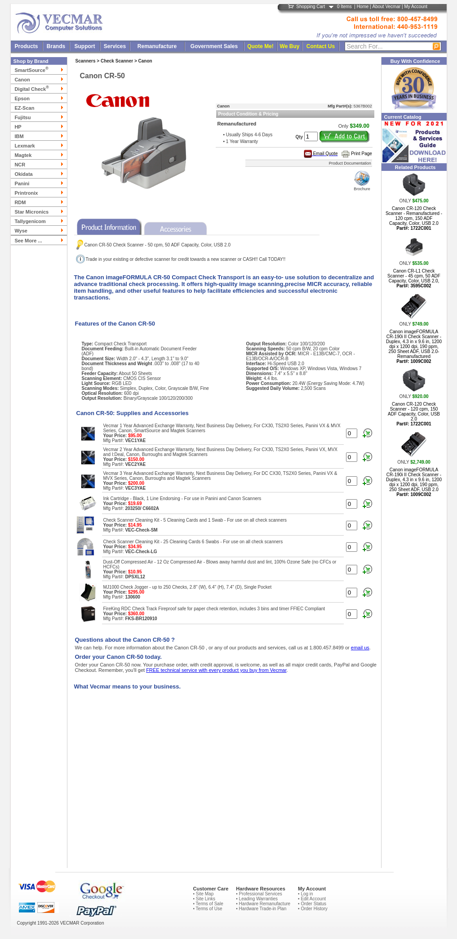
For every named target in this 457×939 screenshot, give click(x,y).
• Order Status (312, 903)
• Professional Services (259, 893)
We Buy (290, 46)
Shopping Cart (310, 6)
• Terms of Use (207, 908)
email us (360, 647)
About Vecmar (386, 6)
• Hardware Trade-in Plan (261, 908)
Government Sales (214, 46)
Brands (56, 46)
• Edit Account (312, 898)
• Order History (313, 908)
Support (85, 46)
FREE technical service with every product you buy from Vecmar (216, 670)
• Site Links (204, 898)
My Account (415, 6)
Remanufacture (157, 46)
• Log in (305, 893)
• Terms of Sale (208, 903)
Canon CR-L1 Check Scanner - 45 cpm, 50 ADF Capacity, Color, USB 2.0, (413, 278)
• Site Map (203, 893)
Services (115, 46)
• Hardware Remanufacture (263, 903)
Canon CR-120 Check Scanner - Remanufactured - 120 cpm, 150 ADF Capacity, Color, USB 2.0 (414, 218)
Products (26, 46)
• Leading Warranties (257, 898)
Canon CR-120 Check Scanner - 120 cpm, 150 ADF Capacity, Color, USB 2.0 (414, 414)
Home (363, 6)
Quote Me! (260, 46)
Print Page (361, 153)
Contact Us (320, 46)
